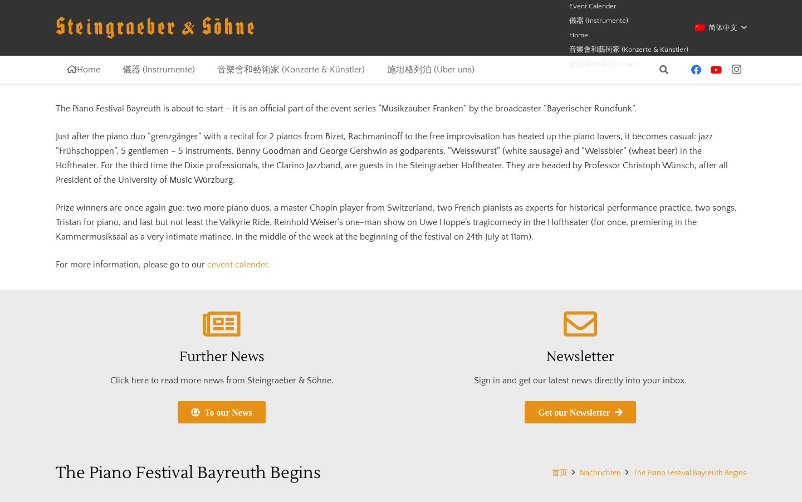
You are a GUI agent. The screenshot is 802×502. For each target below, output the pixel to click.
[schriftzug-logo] (155, 28)
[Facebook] (696, 70)
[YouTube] (716, 70)
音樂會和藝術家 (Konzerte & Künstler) (628, 49)
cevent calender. (238, 265)
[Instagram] (736, 70)
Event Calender (593, 6)
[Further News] (222, 324)
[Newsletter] (580, 324)
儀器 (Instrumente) (598, 21)
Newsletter (580, 356)
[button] (721, 28)
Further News (222, 356)
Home (578, 35)
